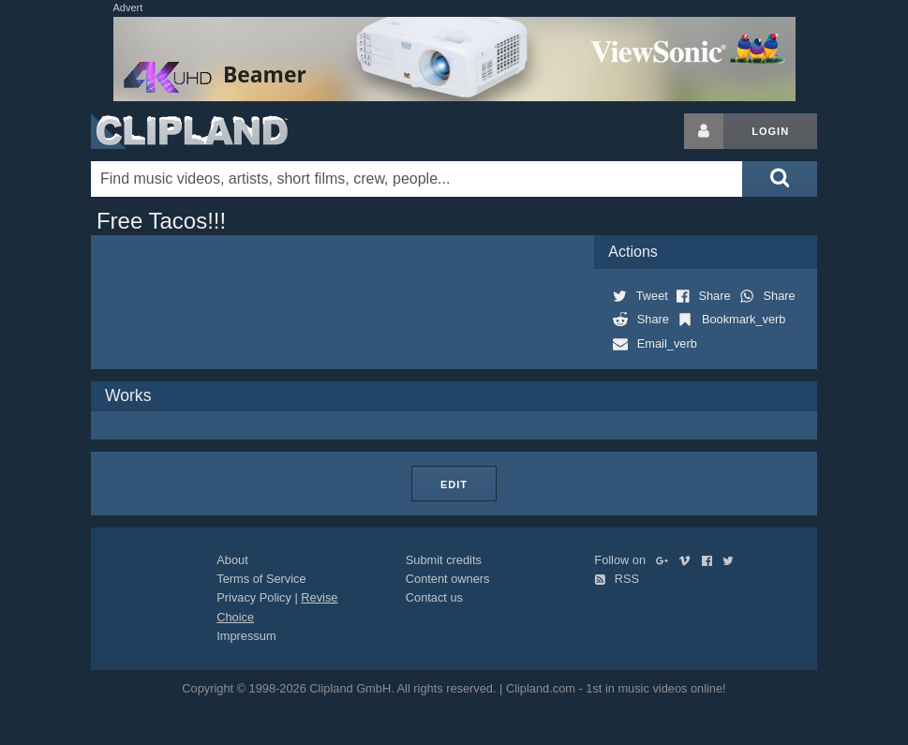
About (231, 560)
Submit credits (444, 560)
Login (770, 131)
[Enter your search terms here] (416, 179)
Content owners (448, 579)
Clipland (189, 131)
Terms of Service (260, 579)
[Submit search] (779, 179)
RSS (616, 579)
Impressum (245, 636)
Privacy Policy (253, 597)
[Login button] (703, 131)
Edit (454, 484)
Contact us (434, 597)
